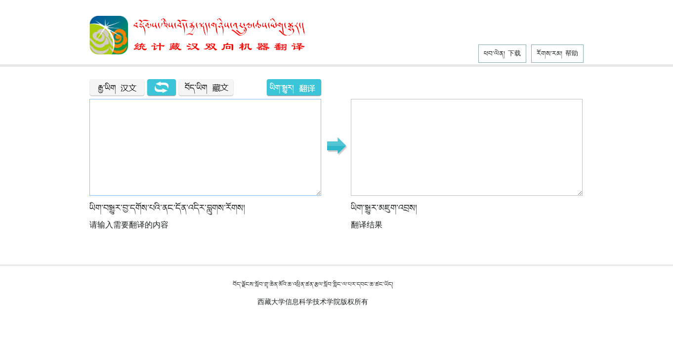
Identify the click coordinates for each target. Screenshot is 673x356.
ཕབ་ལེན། (502, 53)
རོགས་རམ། (557, 53)
